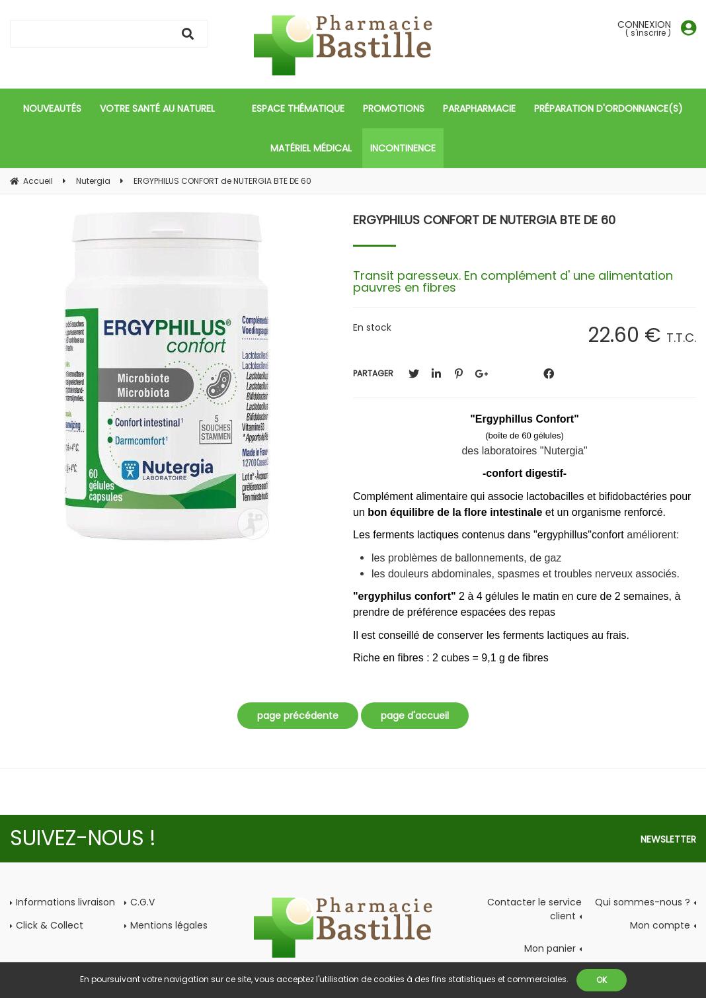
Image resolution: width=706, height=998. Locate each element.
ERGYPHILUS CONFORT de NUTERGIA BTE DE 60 (484, 220)
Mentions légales (169, 925)
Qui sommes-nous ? (642, 902)
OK (601, 979)
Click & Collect (49, 925)
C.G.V (142, 902)
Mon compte (660, 925)
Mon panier (550, 948)
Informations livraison (65, 902)
